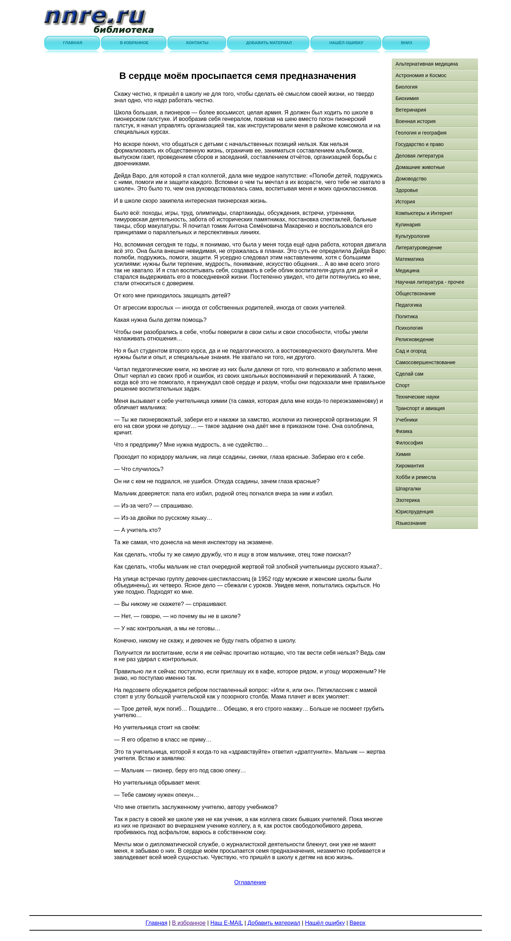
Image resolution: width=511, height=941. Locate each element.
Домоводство (410, 179)
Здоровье (406, 190)
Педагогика (408, 305)
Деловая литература (419, 156)
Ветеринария (410, 110)
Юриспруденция (414, 511)
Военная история (415, 121)
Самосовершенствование (425, 362)
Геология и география (420, 133)
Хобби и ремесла (415, 477)
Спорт (402, 385)
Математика (409, 259)
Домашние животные (420, 167)
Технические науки (417, 397)
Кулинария (408, 224)
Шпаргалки (408, 488)
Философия (409, 443)
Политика (406, 316)
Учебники (406, 420)
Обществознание (415, 293)
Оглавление (250, 882)
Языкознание (410, 523)
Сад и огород (410, 351)
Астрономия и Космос (420, 75)
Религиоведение (414, 339)
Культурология (412, 236)
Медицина (407, 270)
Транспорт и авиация (420, 408)
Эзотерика (407, 500)
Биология (406, 87)
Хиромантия (409, 466)
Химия (402, 454)
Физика (403, 431)
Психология (409, 328)
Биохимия (406, 98)
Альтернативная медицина (426, 64)
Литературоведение (418, 247)
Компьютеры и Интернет (423, 213)
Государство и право (419, 144)
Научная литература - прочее (429, 282)
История (405, 201)
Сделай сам (409, 374)
